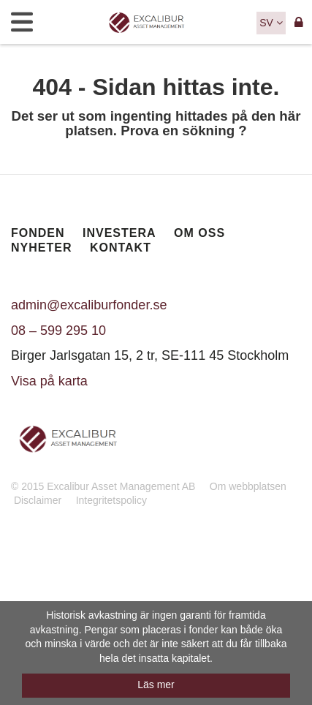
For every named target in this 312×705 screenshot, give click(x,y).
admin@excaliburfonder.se (89, 305)
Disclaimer (37, 500)
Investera (119, 233)
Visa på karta (49, 381)
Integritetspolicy (111, 500)
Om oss (199, 233)
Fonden (38, 233)
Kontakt (120, 247)
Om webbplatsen (248, 486)
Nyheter (41, 247)
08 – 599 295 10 (58, 330)
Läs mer (156, 684)
